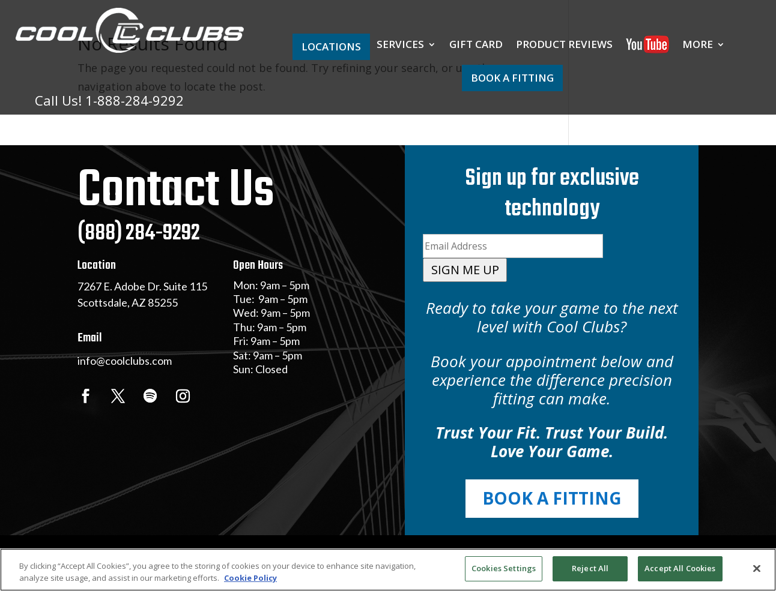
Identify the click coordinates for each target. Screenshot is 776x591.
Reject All (590, 568)
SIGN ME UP (465, 270)
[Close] (757, 568)
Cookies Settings (503, 568)
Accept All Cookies (679, 568)
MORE (697, 45)
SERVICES (400, 45)
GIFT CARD (476, 45)
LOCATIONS (331, 46)
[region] (388, 569)
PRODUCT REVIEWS (564, 45)
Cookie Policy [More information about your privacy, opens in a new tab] (250, 577)
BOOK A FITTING (512, 78)
